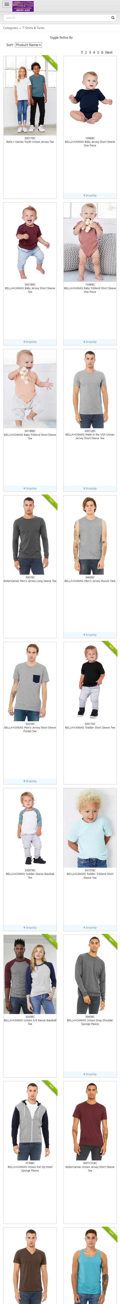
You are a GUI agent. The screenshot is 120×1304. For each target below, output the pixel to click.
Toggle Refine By (61, 38)
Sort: (10, 45)
